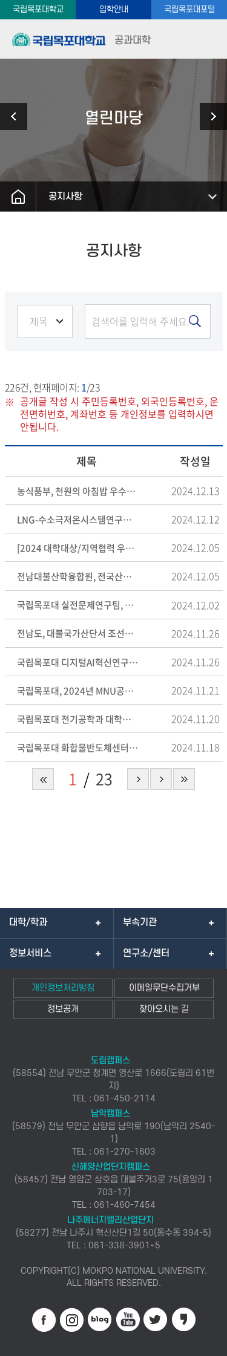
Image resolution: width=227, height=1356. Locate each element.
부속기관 (140, 922)
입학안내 (113, 9)
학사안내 (18, 116)
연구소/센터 (146, 953)
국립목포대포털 (189, 9)
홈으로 (18, 196)
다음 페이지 (138, 779)
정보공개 (63, 1009)
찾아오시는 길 (164, 1009)
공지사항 (65, 196)
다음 (161, 779)
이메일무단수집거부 (164, 988)
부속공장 (209, 116)
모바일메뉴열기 (207, 39)
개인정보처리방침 (62, 988)
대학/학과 (28, 922)
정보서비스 (30, 953)
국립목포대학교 (38, 9)
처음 (43, 779)
